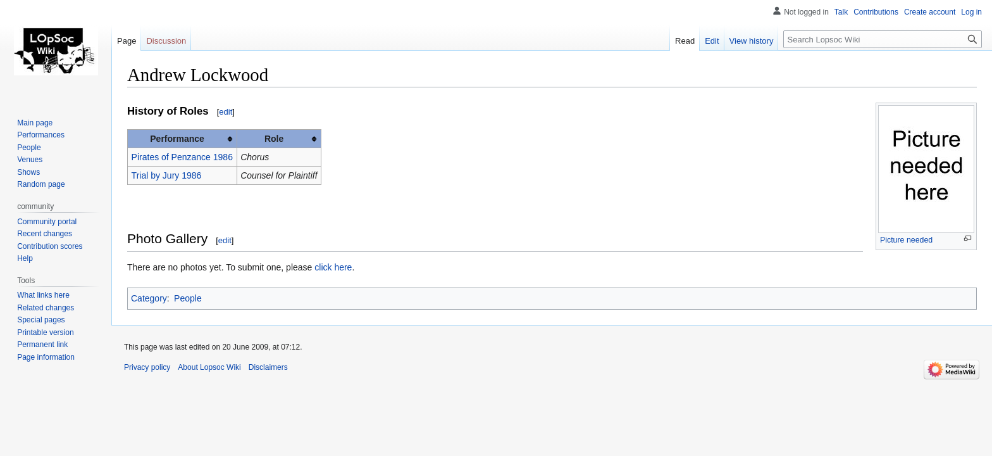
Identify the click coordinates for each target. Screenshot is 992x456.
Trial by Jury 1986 (167, 175)
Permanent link (42, 344)
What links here (43, 295)
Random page (41, 184)
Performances (41, 134)
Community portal (47, 221)
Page (126, 41)
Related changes (45, 307)
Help (25, 258)
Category (149, 298)
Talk (841, 12)
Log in (971, 12)
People (188, 298)
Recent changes (44, 233)
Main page (35, 122)
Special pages (41, 319)
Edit (712, 41)
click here (333, 267)
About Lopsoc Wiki (209, 367)
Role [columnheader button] (273, 139)
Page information (46, 357)
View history (751, 41)
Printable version (45, 332)
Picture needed (906, 240)
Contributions (875, 12)
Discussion (166, 41)
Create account (929, 12)
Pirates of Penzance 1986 (182, 157)
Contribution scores (49, 246)
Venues (29, 159)
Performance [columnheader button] (177, 139)
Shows (28, 172)
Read (685, 41)
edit (225, 112)
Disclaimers (268, 367)
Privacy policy (147, 367)
